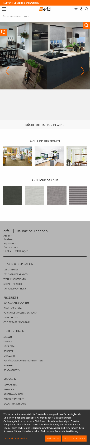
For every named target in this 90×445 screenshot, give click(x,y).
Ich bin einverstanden (74, 438)
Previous (7, 71)
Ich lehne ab (53, 438)
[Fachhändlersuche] (81, 9)
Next (83, 71)
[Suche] (86, 9)
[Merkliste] (76, 9)
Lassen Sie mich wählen (15, 438)
